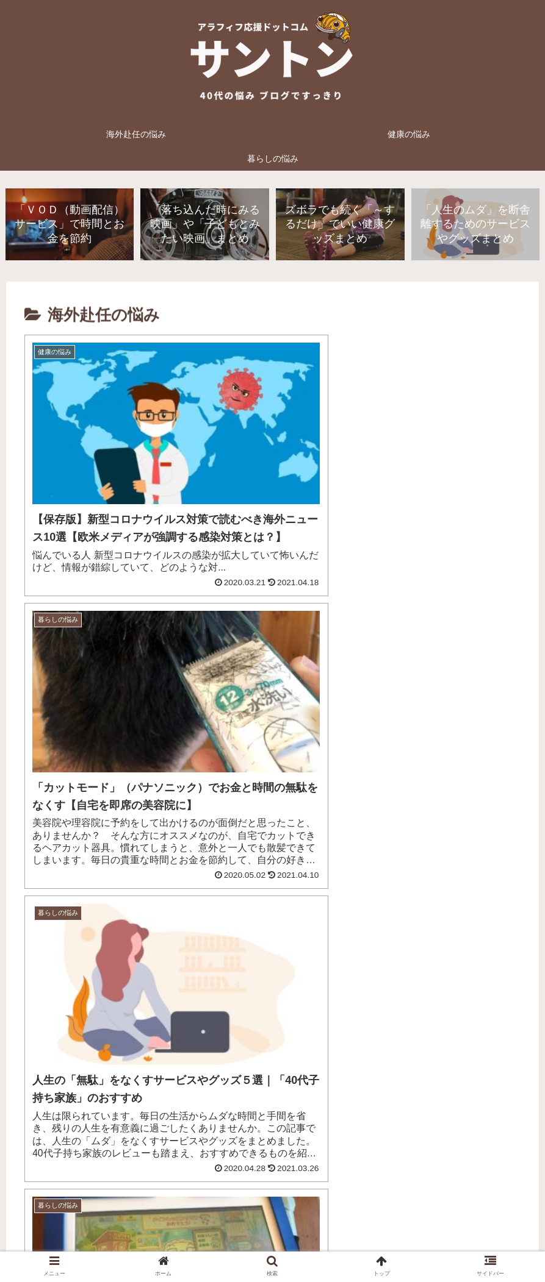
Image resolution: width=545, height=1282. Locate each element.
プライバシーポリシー (223, 1244)
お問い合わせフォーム (321, 1244)
